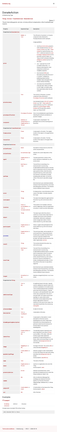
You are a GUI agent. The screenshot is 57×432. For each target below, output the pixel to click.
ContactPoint (24, 121)
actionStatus (7, 153)
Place (22, 131)
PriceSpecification (38, 98)
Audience (23, 120)
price (4, 63)
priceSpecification (9, 115)
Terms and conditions (8, 429)
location (5, 207)
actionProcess (7, 148)
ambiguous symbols (41, 59)
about (43, 389)
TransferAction (18, 19)
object (5, 217)
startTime (6, 260)
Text (22, 37)
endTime (5, 176)
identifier (6, 336)
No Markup (6, 404)
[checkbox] (28, 20)
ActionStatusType (25, 152)
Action (9, 19)
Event (22, 389)
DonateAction (28, 19)
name (4, 361)
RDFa (45, 73)
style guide (36, 305)
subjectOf (6, 388)
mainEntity (45, 357)
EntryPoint (24, 275)
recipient (6, 122)
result (5, 244)
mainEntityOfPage (8, 354)
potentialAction (8, 372)
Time (22, 166)
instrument (6, 200)
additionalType (7, 294)
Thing (4, 19)
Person (23, 125)
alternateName (7, 309)
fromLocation (7, 133)
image (5, 346)
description (6, 313)
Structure (24, 404)
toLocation (6, 139)
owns (43, 367)
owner (4, 365)
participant (6, 226)
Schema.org (6, 3)
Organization (24, 123)
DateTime (23, 164)
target (5, 276)
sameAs (5, 380)
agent (5, 159)
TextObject (24, 314)
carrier (44, 240)
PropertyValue (25, 330)
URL (22, 277)
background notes (45, 341)
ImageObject (24, 345)
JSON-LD (15, 404)
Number (22, 35)
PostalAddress (25, 206)
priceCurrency (45, 46)
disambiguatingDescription (11, 322)
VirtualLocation (25, 210)
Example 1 (7, 400)
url (4, 392)
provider (5, 235)
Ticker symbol (45, 103)
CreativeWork (24, 350)
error (5, 193)
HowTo (22, 147)
